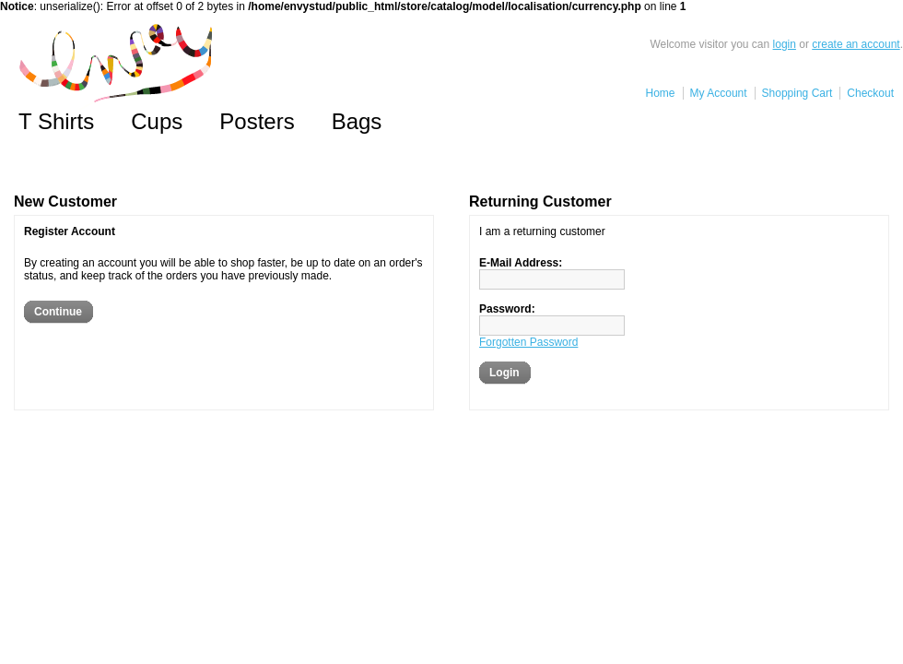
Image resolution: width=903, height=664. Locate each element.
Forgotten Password (528, 342)
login (784, 44)
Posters (256, 121)
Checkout (870, 93)
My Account (718, 93)
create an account (855, 44)
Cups (156, 121)
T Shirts (56, 121)
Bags (357, 121)
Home (660, 93)
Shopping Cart (797, 93)
